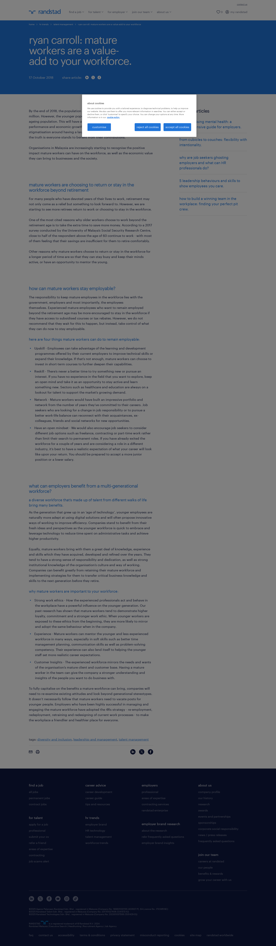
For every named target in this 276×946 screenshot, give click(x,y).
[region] (139, 116)
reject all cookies (148, 127)
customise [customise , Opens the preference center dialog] (99, 127)
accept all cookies (177, 127)
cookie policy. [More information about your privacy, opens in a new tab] (113, 117)
